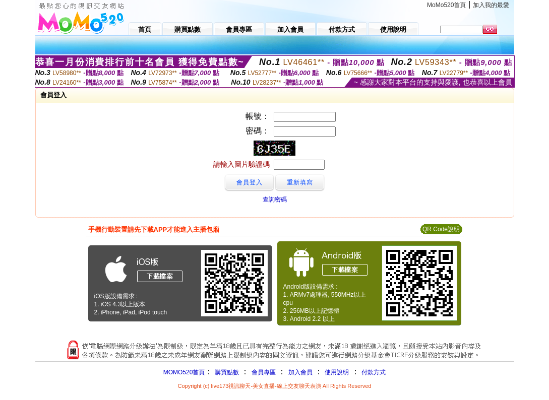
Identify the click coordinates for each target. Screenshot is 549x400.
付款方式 (373, 372)
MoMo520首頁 (446, 5)
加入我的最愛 (491, 5)
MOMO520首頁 (184, 372)
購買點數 (225, 372)
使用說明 (337, 372)
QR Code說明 (441, 229)
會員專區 (264, 372)
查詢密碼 (275, 199)
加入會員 (300, 372)
